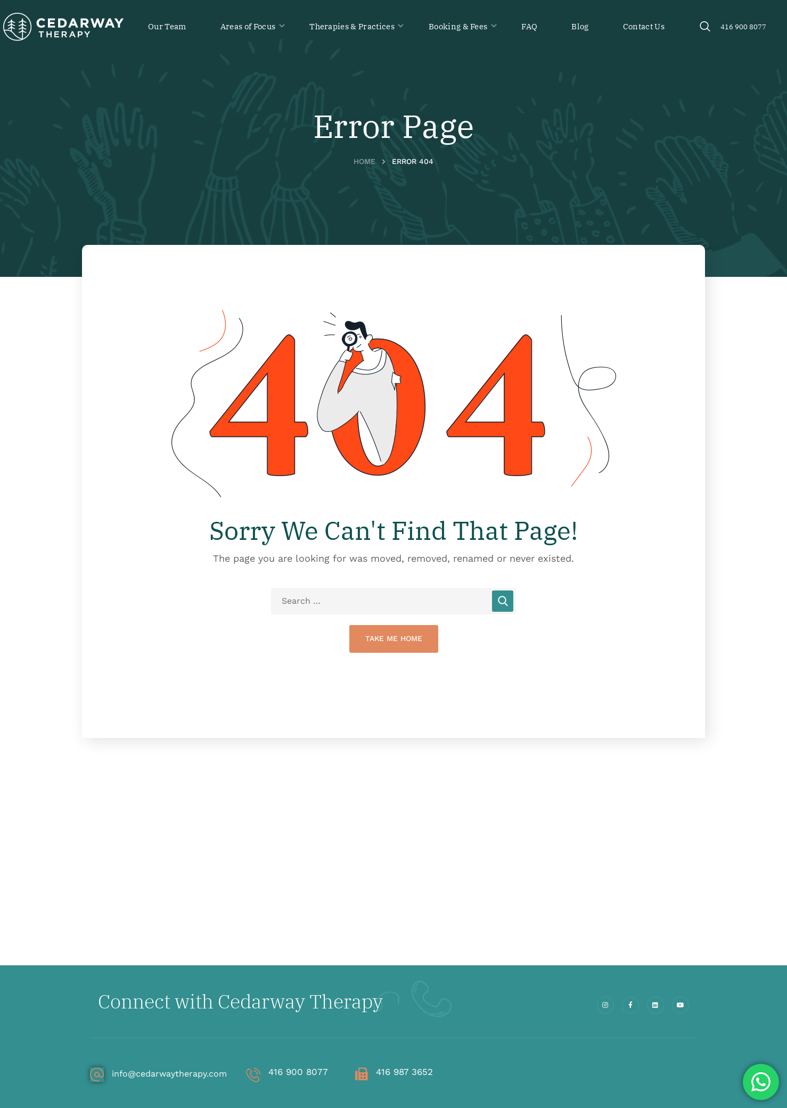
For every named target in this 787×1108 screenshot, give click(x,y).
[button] (705, 27)
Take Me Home (393, 638)
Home (364, 161)
